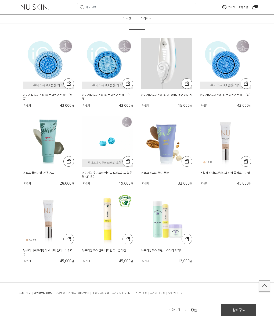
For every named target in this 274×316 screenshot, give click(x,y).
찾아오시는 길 (175, 293)
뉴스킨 (127, 18)
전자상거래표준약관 (78, 293)
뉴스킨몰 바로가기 (121, 293)
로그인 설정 (141, 293)
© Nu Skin (25, 293)
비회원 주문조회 (100, 293)
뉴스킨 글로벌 (157, 293)
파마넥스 (146, 18)
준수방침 (60, 293)
